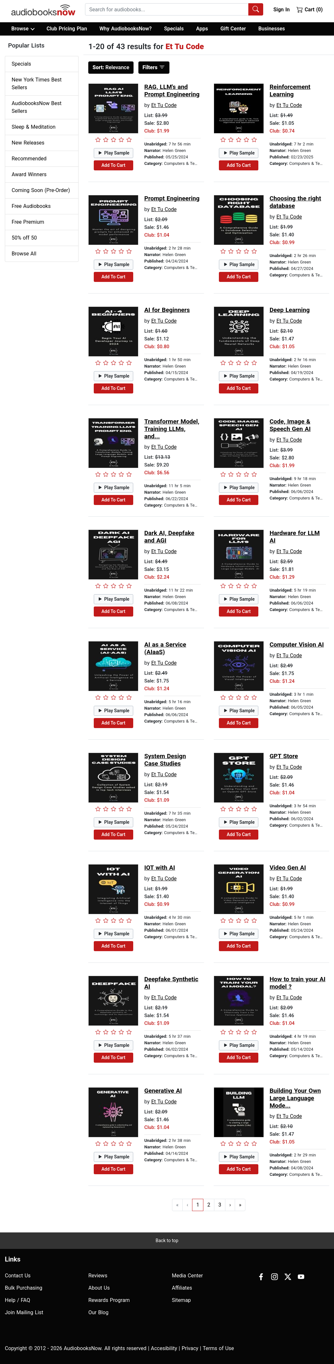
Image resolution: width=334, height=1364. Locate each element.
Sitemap (181, 1300)
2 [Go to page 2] (208, 1205)
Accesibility (164, 1348)
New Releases (28, 143)
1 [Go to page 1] (197, 1205)
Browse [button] (22, 29)
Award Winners (29, 174)
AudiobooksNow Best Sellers (36, 107)
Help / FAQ (17, 1300)
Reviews (97, 1276)
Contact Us (18, 1276)
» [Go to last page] (240, 1205)
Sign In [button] (281, 9)
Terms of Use (218, 1348)
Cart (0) (309, 9)
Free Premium (28, 222)
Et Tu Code (164, 105)
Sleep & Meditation (34, 127)
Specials (174, 29)
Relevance (110, 67)
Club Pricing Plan (67, 29)
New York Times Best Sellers (36, 84)
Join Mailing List (24, 1312)
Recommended (29, 159)
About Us (99, 1288)
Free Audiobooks (31, 206)
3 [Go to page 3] (219, 1205)
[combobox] (174, 9)
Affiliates (182, 1288)
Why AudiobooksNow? (126, 29)
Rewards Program (109, 1300)
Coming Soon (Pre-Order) (41, 190)
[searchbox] (167, 9)
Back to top (167, 1240)
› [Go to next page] (230, 1205)
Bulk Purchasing (23, 1288)
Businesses (271, 29)
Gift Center (233, 29)
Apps (202, 29)
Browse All (24, 254)
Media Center (187, 1276)
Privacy (190, 1348)
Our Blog (98, 1312)
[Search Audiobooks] (255, 9)
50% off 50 (24, 238)
